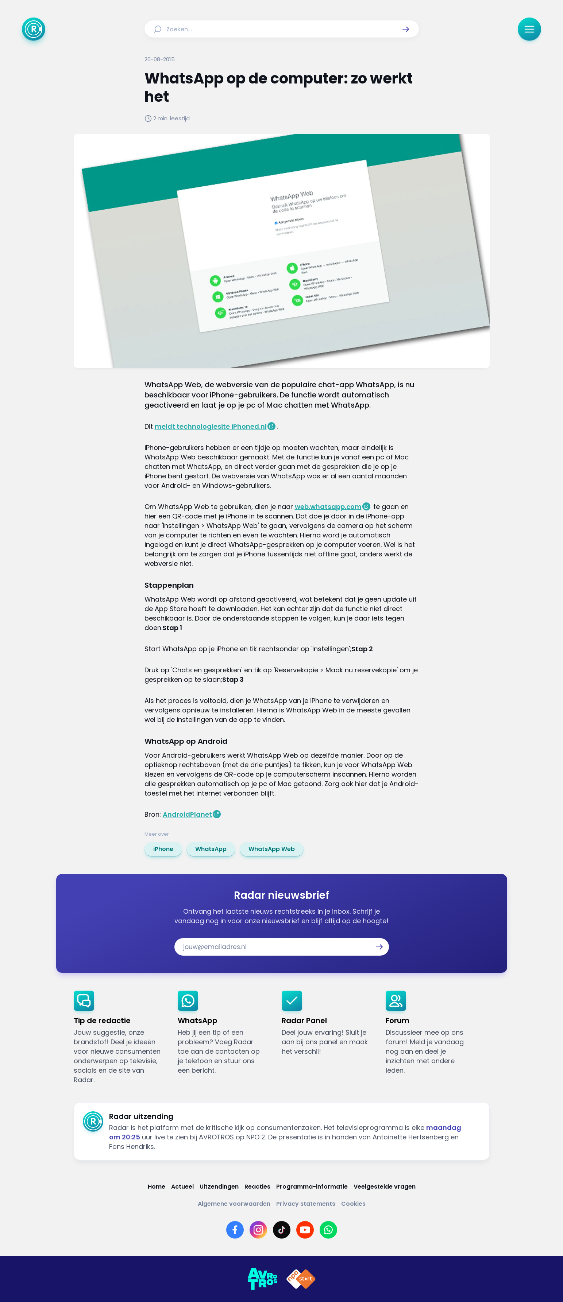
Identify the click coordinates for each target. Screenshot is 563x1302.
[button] (405, 29)
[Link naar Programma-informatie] (312, 1186)
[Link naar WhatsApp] (328, 1230)
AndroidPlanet (187, 814)
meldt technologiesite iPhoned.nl (211, 426)
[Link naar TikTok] (281, 1230)
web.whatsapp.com (328, 506)
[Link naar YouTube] (305, 1230)
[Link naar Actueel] (182, 1186)
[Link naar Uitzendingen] (219, 1186)
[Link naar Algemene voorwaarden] (234, 1204)
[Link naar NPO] (301, 1279)
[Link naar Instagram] (258, 1230)
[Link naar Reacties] (257, 1186)
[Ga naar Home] (33, 29)
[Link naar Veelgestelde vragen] (385, 1186)
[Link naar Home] (156, 1186)
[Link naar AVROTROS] (262, 1279)
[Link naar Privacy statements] (305, 1204)
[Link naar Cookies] (353, 1204)
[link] (163, 849)
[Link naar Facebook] (235, 1230)
